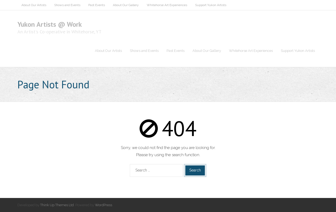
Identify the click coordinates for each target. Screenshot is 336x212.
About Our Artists (33, 5)
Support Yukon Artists (210, 5)
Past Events (96, 5)
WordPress (103, 205)
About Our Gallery (126, 5)
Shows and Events (67, 5)
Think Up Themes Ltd (57, 205)
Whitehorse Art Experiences (167, 5)
